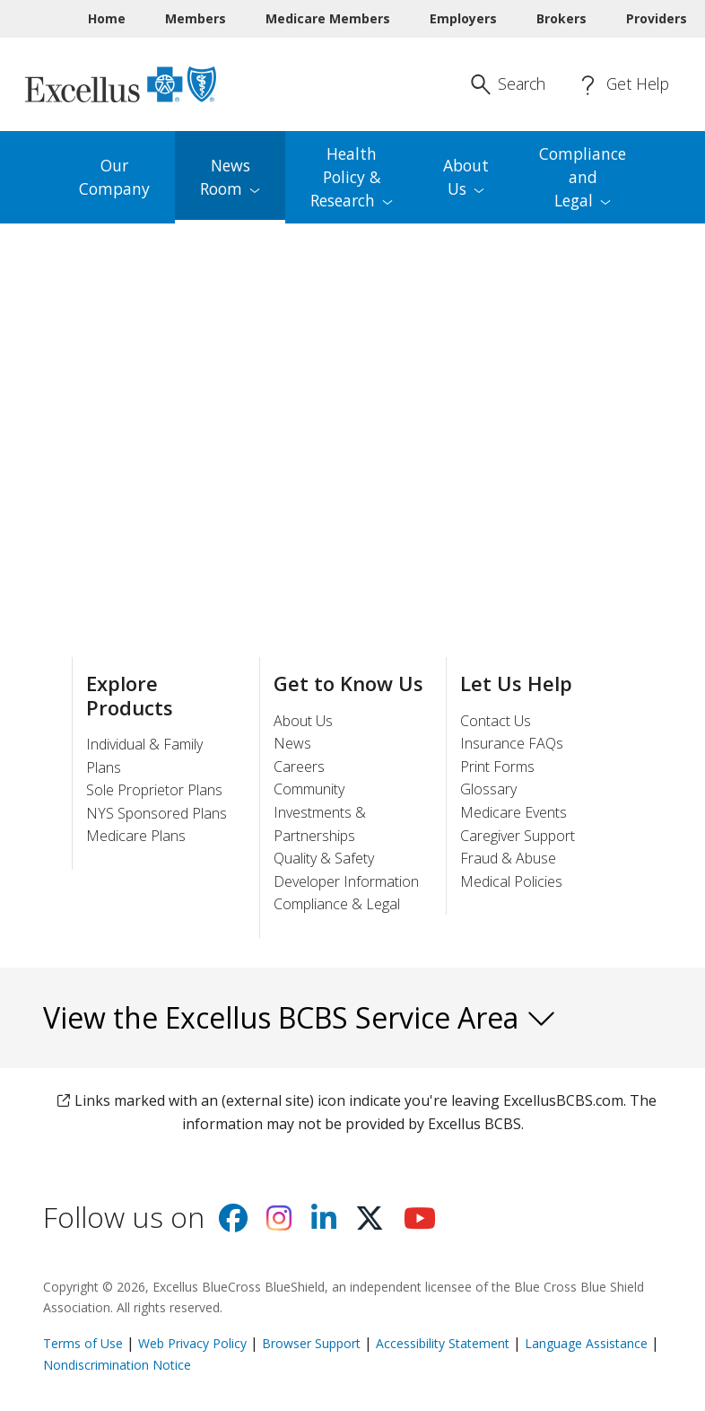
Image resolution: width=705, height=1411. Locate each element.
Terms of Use (83, 1343)
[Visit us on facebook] (233, 1223)
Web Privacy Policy (192, 1343)
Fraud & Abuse (508, 858)
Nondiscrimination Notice (117, 1364)
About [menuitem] (466, 176)
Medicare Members (327, 18)
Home (107, 18)
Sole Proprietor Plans (154, 790)
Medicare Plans (136, 836)
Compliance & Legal (337, 904)
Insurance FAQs (511, 743)
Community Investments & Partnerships (320, 812)
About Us (303, 721)
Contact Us (495, 721)
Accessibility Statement (442, 1343)
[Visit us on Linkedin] (323, 1223)
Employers (463, 18)
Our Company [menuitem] (114, 176)
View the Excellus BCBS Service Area (300, 1017)
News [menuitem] (230, 176)
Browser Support (311, 1343)
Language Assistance (588, 1343)
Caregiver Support (517, 836)
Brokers (561, 18)
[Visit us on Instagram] (279, 1223)
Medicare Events (513, 812)
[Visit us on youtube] (420, 1223)
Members (195, 18)
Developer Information (346, 881)
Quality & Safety (324, 858)
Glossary (488, 789)
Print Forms (497, 766)
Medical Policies (511, 881)
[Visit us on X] (369, 1223)
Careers (299, 766)
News (292, 743)
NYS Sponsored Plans (156, 813)
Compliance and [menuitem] (582, 177)
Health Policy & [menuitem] (351, 177)
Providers (656, 18)
